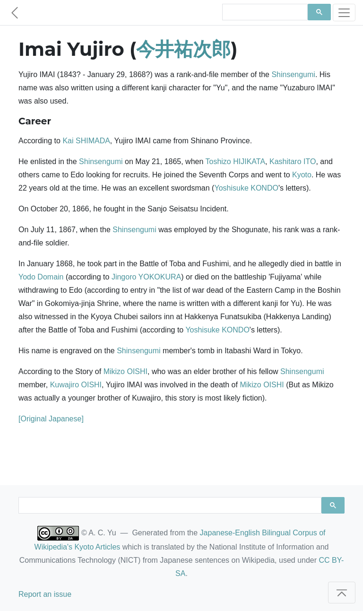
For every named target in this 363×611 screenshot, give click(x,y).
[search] (264, 12)
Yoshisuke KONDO (246, 188)
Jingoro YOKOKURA (146, 277)
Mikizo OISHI (125, 371)
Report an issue (44, 594)
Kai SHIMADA (86, 141)
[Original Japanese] (51, 419)
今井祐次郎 (183, 49)
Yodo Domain (40, 277)
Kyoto (301, 175)
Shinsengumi (293, 74)
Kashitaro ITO (292, 161)
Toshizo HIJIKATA (236, 161)
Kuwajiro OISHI (76, 385)
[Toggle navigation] (344, 12)
